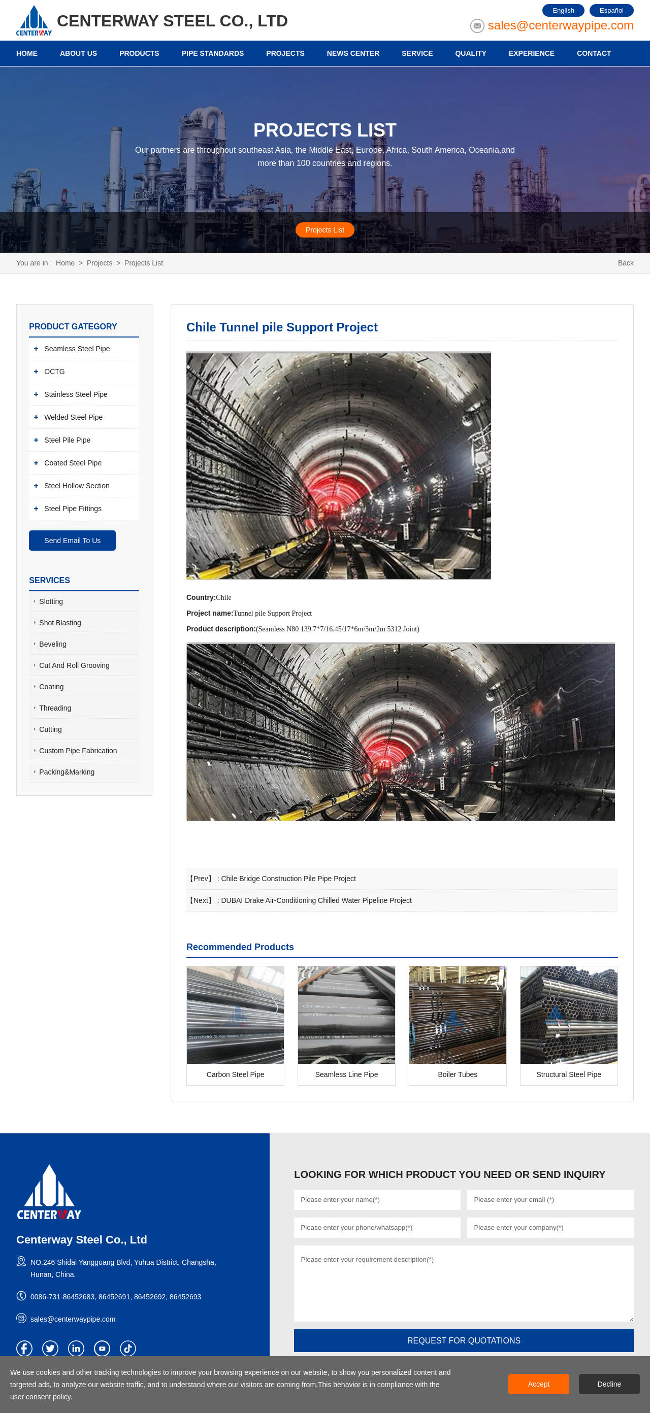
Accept (539, 1384)
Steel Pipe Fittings (73, 508)
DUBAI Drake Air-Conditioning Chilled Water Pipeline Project (316, 900)
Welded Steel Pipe (73, 417)
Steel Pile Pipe (67, 439)
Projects (100, 263)
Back (626, 263)
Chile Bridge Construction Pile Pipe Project (288, 878)
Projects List (325, 230)
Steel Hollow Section (76, 485)
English (563, 10)
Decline (610, 1384)
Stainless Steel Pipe (76, 394)
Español (612, 10)
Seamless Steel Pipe (77, 348)
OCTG (54, 371)
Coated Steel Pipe (73, 462)
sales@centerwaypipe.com (561, 25)
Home (65, 263)
